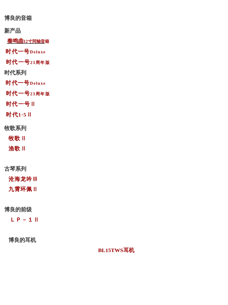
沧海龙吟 (20, 179)
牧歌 (14, 138)
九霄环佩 (20, 189)
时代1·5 (16, 114)
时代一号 (18, 104)
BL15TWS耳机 (116, 250)
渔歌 (14, 148)
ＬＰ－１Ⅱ (24, 219)
